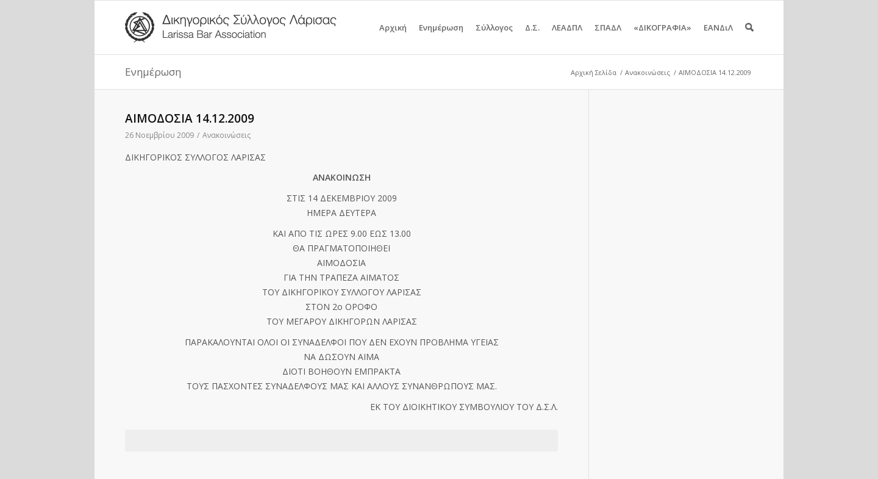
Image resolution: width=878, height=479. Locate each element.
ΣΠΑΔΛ (607, 38)
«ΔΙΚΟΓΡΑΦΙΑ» (662, 38)
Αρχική (393, 38)
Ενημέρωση (441, 38)
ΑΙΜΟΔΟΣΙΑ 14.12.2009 (189, 118)
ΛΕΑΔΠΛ (567, 38)
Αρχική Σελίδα (593, 72)
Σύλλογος (494, 38)
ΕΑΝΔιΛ (718, 38)
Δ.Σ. (532, 38)
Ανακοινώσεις (647, 72)
